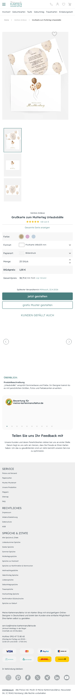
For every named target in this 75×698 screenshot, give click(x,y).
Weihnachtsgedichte (10, 570)
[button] (54, 34)
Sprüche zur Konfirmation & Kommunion (17, 566)
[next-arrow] (69, 348)
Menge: (7, 261)
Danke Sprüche (8, 547)
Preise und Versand (9, 473)
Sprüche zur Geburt (9, 603)
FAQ (3, 501)
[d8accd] (27, 236)
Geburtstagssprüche (10, 584)
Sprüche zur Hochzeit (10, 561)
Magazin (5, 492)
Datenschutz (7, 522)
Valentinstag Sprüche (10, 575)
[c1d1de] (33, 236)
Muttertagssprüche (9, 556)
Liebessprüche (7, 580)
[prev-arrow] (6, 348)
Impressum (6, 512)
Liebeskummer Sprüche (11, 542)
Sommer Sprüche (8, 552)
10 (51, 426)
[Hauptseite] (16, 4)
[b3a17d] (21, 236)
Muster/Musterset (9, 483)
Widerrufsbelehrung (10, 517)
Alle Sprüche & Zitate (10, 538)
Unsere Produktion (9, 487)
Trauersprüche (7, 589)
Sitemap (5, 497)
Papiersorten (7, 478)
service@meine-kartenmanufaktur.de (19, 625)
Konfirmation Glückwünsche (13, 599)
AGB (4, 526)
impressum (8, 690)
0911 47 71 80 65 (17, 636)
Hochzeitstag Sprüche (10, 594)
